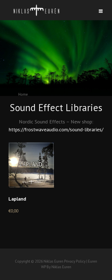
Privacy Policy (75, 261)
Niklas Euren (53, 261)
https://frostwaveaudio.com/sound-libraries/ (56, 129)
